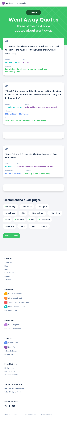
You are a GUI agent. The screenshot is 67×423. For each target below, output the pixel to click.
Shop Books (21, 3)
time (36, 173)
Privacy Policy (46, 415)
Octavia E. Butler (12, 62)
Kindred (26, 62)
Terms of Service (29, 415)
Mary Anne (24, 114)
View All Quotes (11, 236)
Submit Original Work (12, 392)
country (26, 121)
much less (42, 69)
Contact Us (8, 276)
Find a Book (9, 368)
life (18, 71)
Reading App (9, 371)
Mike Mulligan (11, 114)
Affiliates (7, 280)
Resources (8, 354)
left (33, 121)
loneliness (21, 69)
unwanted (41, 121)
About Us (8, 262)
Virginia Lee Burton (13, 107)
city (7, 121)
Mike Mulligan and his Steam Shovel (41, 107)
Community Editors (11, 375)
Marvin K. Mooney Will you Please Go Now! (35, 167)
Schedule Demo (10, 351)
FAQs (6, 269)
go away (28, 173)
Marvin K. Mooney (13, 173)
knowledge (10, 69)
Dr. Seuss (9, 167)
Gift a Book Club (10, 311)
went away (10, 71)
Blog (6, 266)
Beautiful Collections (12, 329)
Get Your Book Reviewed (14, 388)
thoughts (32, 69)
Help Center (9, 273)
